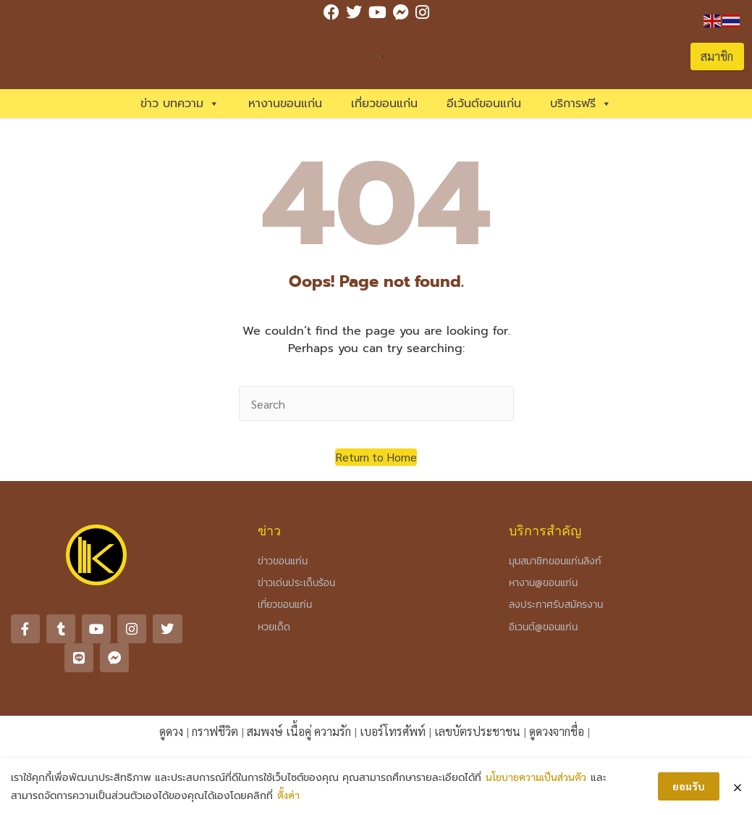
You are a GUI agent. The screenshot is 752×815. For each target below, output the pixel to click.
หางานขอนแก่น (285, 103)
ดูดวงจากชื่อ (556, 730)
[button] (376, 457)
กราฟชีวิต (215, 730)
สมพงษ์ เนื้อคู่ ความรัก (299, 730)
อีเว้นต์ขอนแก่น (484, 103)
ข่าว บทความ (179, 103)
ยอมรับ (688, 786)
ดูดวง (171, 730)
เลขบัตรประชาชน (477, 730)
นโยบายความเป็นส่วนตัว (536, 776)
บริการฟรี (581, 103)
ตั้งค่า (288, 794)
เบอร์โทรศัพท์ (393, 730)
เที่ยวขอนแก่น (384, 103)
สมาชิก (717, 56)
